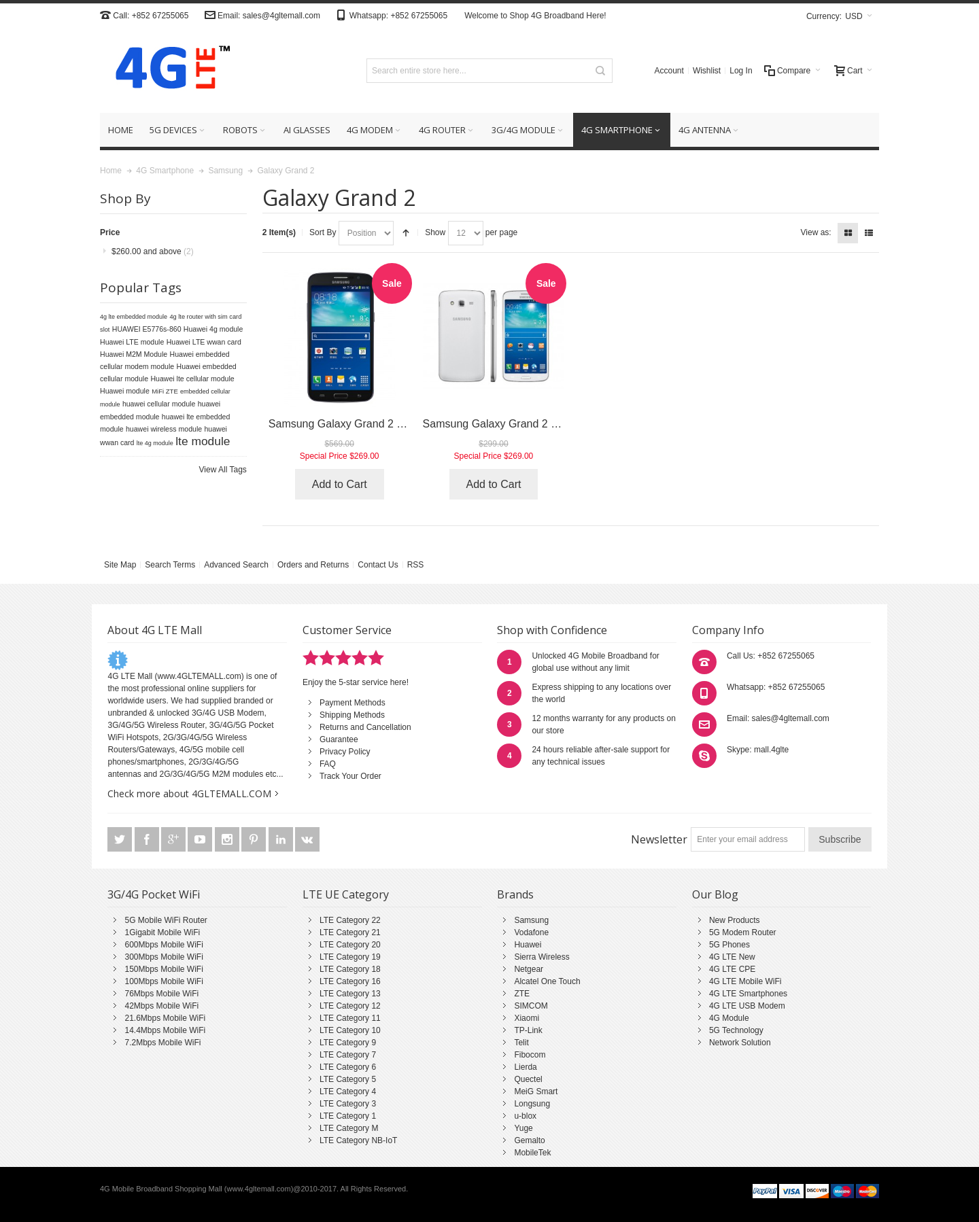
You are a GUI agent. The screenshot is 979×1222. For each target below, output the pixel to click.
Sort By (322, 232)
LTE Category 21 (350, 932)
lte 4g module (155, 443)
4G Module (729, 1018)
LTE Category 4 (348, 1091)
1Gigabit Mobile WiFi (162, 932)
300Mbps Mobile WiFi (163, 957)
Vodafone (531, 932)
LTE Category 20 (350, 944)
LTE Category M (349, 1128)
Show (435, 232)
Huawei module (125, 391)
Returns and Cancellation (365, 727)
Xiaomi (526, 1018)
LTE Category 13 (350, 993)
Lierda (525, 1067)
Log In (740, 70)
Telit (521, 1042)
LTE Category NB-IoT (358, 1140)
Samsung (531, 920)
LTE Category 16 (350, 981)
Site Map (120, 565)
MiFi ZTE (165, 391)
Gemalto (529, 1140)
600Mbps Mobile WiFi (163, 944)
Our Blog (715, 894)
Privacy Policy (345, 751)
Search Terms (170, 565)
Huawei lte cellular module (192, 378)
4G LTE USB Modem (747, 1006)
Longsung (532, 1103)
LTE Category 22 (350, 920)
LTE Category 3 (348, 1103)
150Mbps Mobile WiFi (163, 969)
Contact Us (378, 565)
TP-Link (528, 1030)
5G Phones (729, 944)
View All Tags (223, 469)
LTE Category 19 (350, 957)
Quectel (528, 1079)
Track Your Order (350, 776)
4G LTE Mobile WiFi (745, 981)
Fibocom (529, 1055)
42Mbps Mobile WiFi (161, 1006)
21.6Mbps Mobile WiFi (164, 1018)
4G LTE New (732, 957)
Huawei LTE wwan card (204, 342)
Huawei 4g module (213, 329)
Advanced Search (236, 565)
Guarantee (339, 739)
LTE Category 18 (350, 969)
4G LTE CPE (732, 969)
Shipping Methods (352, 715)
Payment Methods (352, 703)
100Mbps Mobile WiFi (163, 981)
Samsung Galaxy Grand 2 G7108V (352, 424)
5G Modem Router (742, 932)
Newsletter (659, 839)
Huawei (527, 944)
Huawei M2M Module (133, 354)
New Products (734, 920)
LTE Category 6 (348, 1067)
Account (669, 70)
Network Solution (740, 1042)
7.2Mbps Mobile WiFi (162, 1042)
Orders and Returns (313, 565)
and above (152, 251)
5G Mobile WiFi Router (165, 920)
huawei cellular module (158, 404)
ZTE (522, 993)
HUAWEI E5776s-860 (147, 329)
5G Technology (736, 1030)
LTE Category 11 (350, 1018)
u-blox (525, 1116)
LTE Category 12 (350, 1006)
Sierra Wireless (541, 957)
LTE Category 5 (348, 1079)
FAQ (328, 764)
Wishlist (707, 70)
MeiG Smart (535, 1091)
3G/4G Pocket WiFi (153, 894)
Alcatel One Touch (547, 981)
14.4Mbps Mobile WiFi (164, 1030)
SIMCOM (530, 1006)
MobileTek (532, 1152)
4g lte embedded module (133, 316)
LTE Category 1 (348, 1116)
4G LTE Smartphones (748, 993)
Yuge (523, 1128)
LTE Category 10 (350, 1030)
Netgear (528, 969)
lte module (202, 441)
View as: (816, 232)
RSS (415, 565)
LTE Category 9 (348, 1042)
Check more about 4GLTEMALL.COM (189, 793)
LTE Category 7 (348, 1055)
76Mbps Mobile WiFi (161, 993)
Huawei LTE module (132, 342)
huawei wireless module (164, 429)
